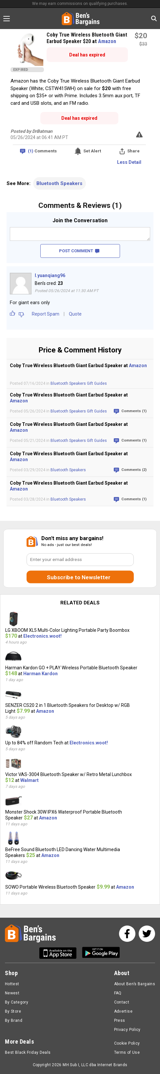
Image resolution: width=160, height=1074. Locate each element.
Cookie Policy (127, 1043)
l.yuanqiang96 (50, 275)
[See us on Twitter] (147, 934)
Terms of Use (127, 1052)
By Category (16, 1002)
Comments (42, 151)
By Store (13, 1011)
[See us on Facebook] (127, 934)
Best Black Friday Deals (28, 1052)
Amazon (107, 41)
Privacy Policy (127, 1029)
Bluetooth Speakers (59, 183)
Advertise (123, 1011)
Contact (122, 1002)
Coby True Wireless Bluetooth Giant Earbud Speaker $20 (87, 38)
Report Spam (45, 314)
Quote (75, 314)
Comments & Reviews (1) (80, 205)
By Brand (13, 1020)
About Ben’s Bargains (134, 984)
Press (119, 1020)
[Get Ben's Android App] (101, 953)
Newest (12, 993)
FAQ (118, 993)
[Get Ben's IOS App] (60, 953)
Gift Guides (97, 383)
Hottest (12, 984)
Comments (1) (134, 411)
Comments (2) (134, 470)
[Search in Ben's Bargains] (154, 18)
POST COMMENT (79, 250)
